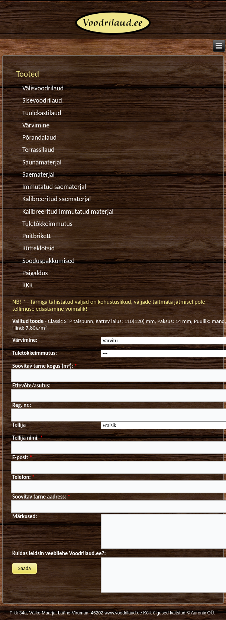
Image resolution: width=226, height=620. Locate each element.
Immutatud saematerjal (54, 187)
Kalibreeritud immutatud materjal (66, 211)
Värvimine (35, 125)
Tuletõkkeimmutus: (34, 353)
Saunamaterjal (41, 162)
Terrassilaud (38, 150)
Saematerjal (38, 174)
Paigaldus (35, 273)
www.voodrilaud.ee (123, 613)
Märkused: (24, 516)
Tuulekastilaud (41, 113)
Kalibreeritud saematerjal (56, 199)
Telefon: (23, 477)
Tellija (19, 424)
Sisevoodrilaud (42, 100)
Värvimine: (24, 340)
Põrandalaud (39, 137)
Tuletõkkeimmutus (47, 224)
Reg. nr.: (21, 405)
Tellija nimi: (27, 437)
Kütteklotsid (38, 248)
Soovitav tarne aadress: (41, 496)
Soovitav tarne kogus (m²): (44, 366)
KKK (27, 285)
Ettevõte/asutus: (31, 385)
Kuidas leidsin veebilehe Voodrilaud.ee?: (59, 553)
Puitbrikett (36, 236)
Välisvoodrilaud (43, 88)
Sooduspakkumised (48, 261)
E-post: (22, 457)
